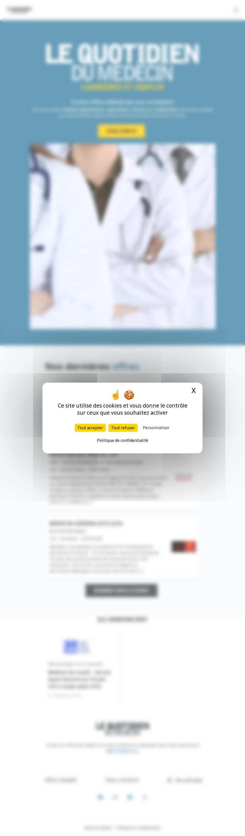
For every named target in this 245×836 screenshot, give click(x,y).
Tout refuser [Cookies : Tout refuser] (123, 427)
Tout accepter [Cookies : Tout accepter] (90, 427)
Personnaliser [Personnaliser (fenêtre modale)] (156, 427)
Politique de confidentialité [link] (122, 440)
